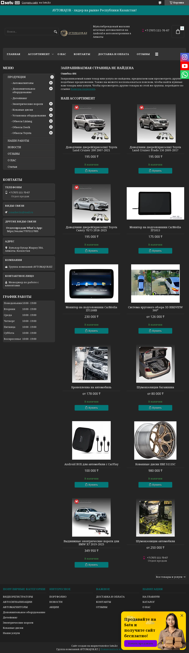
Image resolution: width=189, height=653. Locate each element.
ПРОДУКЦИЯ (17, 77)
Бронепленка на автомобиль (91, 387)
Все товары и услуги (169, 577)
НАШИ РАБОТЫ (18, 140)
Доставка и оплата (113, 54)
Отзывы (143, 54)
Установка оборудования (29, 115)
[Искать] (55, 31)
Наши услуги (11, 633)
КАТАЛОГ (149, 602)
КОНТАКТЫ (103, 602)
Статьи (12, 167)
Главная (13, 54)
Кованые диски (23, 109)
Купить (93, 170)
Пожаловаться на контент (116, 649)
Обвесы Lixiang (22, 121)
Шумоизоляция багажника (155, 387)
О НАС (12, 160)
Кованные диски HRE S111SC (155, 464)
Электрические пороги (28, 104)
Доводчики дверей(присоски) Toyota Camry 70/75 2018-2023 (91, 229)
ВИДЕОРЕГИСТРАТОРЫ (18, 596)
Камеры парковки (83, 89)
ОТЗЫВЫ (14, 153)
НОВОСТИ (14, 147)
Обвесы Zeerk (21, 127)
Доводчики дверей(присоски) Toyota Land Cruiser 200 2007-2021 (91, 149)
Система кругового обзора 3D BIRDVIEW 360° (155, 309)
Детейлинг (20, 98)
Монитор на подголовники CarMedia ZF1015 (155, 229)
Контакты (82, 54)
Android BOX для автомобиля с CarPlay (91, 464)
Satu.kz (114, 645)
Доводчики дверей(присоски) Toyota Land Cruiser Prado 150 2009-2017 (155, 149)
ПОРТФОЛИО (58, 596)
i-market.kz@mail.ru (21, 212)
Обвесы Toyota (22, 133)
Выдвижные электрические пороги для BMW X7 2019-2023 (91, 543)
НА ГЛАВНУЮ (151, 596)
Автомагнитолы (23, 83)
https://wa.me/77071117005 (22, 231)
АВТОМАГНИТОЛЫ (15, 607)
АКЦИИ (54, 607)
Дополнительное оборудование (24, 90)
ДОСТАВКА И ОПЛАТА (110, 596)
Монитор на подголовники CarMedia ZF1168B (91, 309)
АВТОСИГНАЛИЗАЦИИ (17, 602)
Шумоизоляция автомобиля (155, 541)
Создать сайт (30, 2)
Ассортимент (39, 54)
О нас (61, 54)
